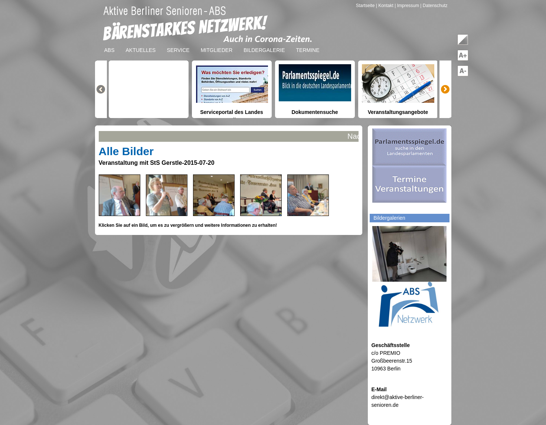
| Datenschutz (433, 5)
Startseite (366, 5)
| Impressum (407, 5)
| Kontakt (385, 5)
